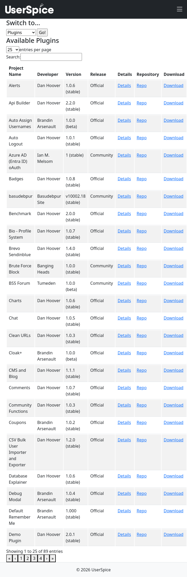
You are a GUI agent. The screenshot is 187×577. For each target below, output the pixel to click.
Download (173, 85)
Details (124, 85)
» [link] (53, 558)
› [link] (46, 558)
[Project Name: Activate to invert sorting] (20, 71)
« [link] (9, 558)
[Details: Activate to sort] (124, 71)
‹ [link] (15, 558)
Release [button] (98, 74)
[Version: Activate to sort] (75, 71)
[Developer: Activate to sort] (49, 71)
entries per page (35, 49)
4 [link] (41, 558)
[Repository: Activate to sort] (148, 71)
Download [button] (174, 74)
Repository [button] (148, 74)
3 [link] (34, 558)
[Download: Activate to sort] (174, 71)
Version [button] (73, 74)
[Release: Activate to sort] (101, 71)
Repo (142, 85)
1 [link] (21, 558)
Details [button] (124, 74)
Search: (13, 57)
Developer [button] (47, 74)
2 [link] (27, 558)
